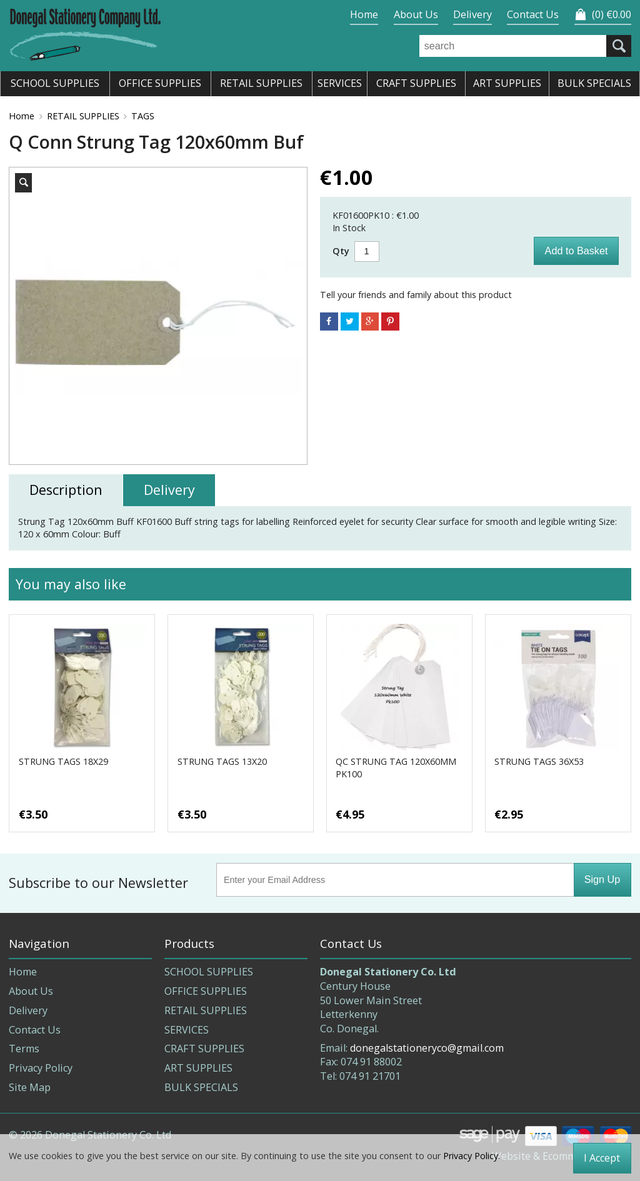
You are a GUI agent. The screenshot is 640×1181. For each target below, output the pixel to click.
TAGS (142, 116)
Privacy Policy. (471, 1156)
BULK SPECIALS (201, 1087)
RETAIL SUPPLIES (83, 116)
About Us (416, 14)
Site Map (30, 1087)
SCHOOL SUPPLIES (208, 972)
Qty (340, 251)
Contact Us (533, 14)
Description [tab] (65, 490)
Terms (24, 1048)
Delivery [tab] (169, 490)
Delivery (472, 14)
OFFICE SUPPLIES (205, 991)
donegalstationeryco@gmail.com (427, 1048)
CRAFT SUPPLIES (204, 1048)
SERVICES (186, 1030)
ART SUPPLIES (198, 1068)
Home (364, 14)
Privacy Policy (40, 1068)
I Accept (602, 1158)
